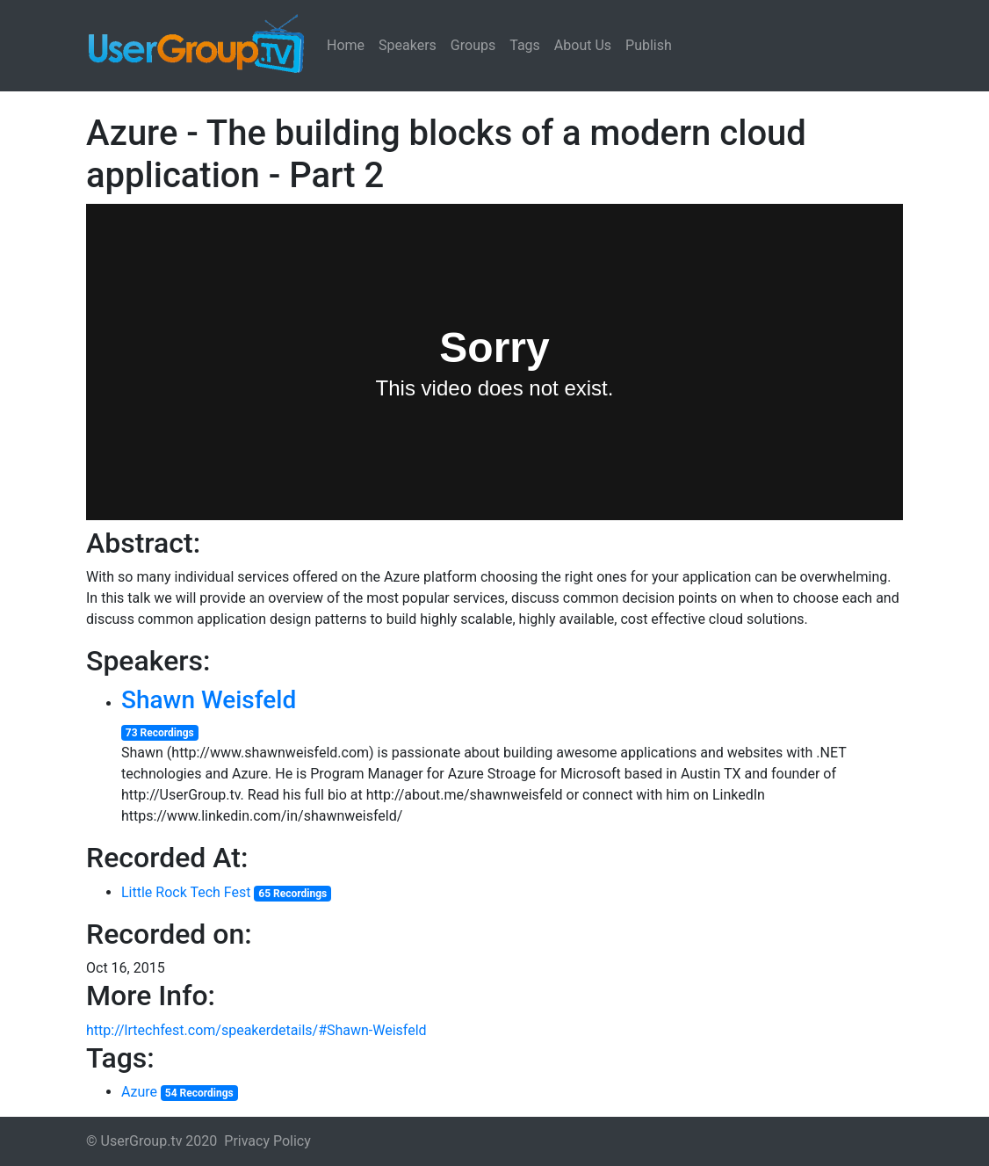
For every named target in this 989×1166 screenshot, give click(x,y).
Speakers (408, 45)
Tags (524, 45)
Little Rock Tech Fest (186, 892)
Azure (139, 1091)
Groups (473, 45)
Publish (648, 45)
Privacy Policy (267, 1141)
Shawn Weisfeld (208, 699)
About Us (582, 45)
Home (346, 45)
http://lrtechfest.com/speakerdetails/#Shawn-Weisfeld (256, 1030)
